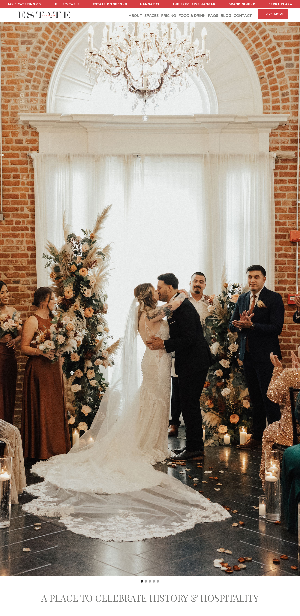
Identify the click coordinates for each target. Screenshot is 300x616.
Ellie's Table (67, 4)
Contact (243, 16)
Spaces (151, 16)
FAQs (213, 16)
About (135, 16)
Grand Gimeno (242, 4)
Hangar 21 (150, 4)
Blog (226, 16)
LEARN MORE (273, 14)
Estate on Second (110, 4)
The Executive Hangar (194, 4)
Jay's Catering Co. (25, 4)
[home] (44, 15)
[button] (142, 581)
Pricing (168, 16)
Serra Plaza (280, 4)
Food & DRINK (192, 16)
